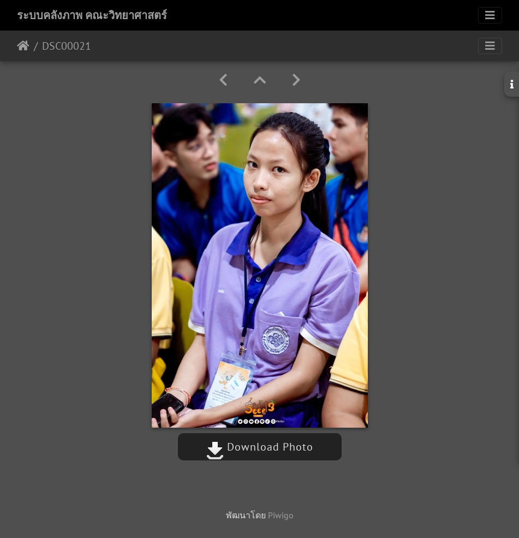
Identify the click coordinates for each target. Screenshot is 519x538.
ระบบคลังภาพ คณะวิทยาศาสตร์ (92, 15)
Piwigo (281, 515)
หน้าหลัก (23, 46)
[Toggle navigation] (490, 15)
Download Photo (259, 447)
